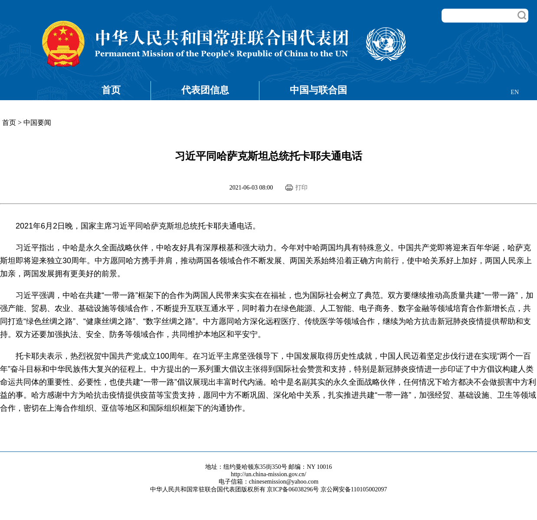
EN (515, 92)
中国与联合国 (318, 90)
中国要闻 (37, 122)
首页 (111, 90)
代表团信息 (205, 90)
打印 (301, 187)
